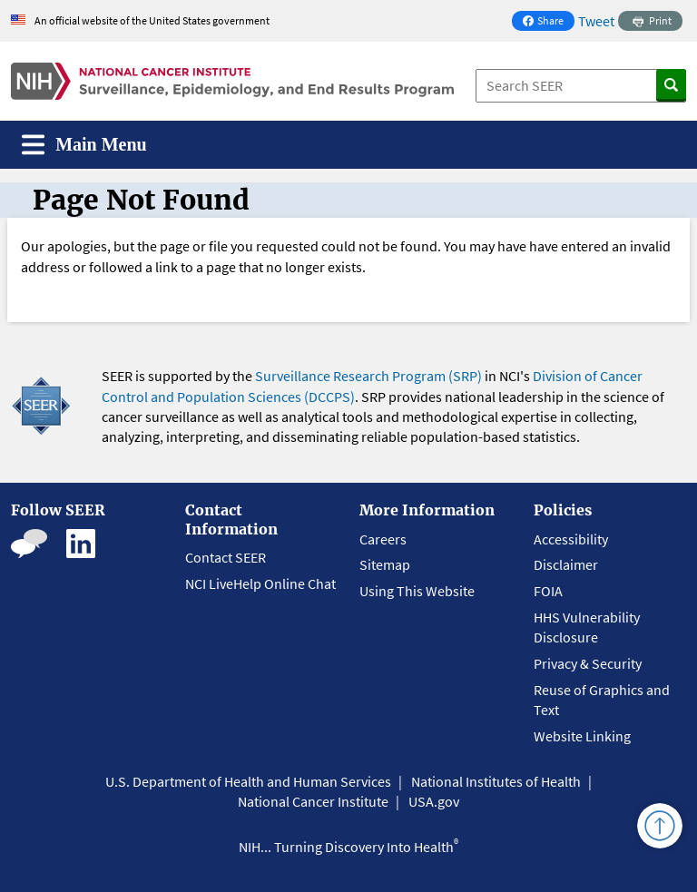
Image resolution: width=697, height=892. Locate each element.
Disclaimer (566, 564)
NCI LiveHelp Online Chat (260, 583)
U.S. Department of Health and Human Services (248, 781)
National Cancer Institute (313, 801)
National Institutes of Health (496, 781)
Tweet (596, 21)
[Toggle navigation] (84, 145)
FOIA (548, 591)
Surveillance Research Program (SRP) (368, 376)
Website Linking (582, 736)
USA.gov (433, 801)
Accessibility (571, 539)
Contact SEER (225, 557)
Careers (383, 539)
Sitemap (384, 564)
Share (548, 22)
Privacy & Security (588, 663)
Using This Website (417, 591)
